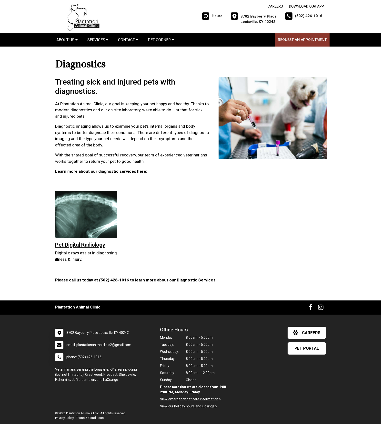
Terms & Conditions (90, 418)
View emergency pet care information (189, 399)
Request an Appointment (302, 40)
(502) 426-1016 (114, 280)
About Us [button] (67, 40)
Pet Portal (306, 348)
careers (307, 332)
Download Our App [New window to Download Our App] (306, 6)
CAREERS (275, 6)
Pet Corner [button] (161, 40)
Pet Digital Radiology (80, 245)
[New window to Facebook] (310, 308)
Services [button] (97, 40)
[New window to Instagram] (321, 308)
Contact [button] (128, 40)
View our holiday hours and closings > (188, 406)
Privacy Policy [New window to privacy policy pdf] (64, 418)
